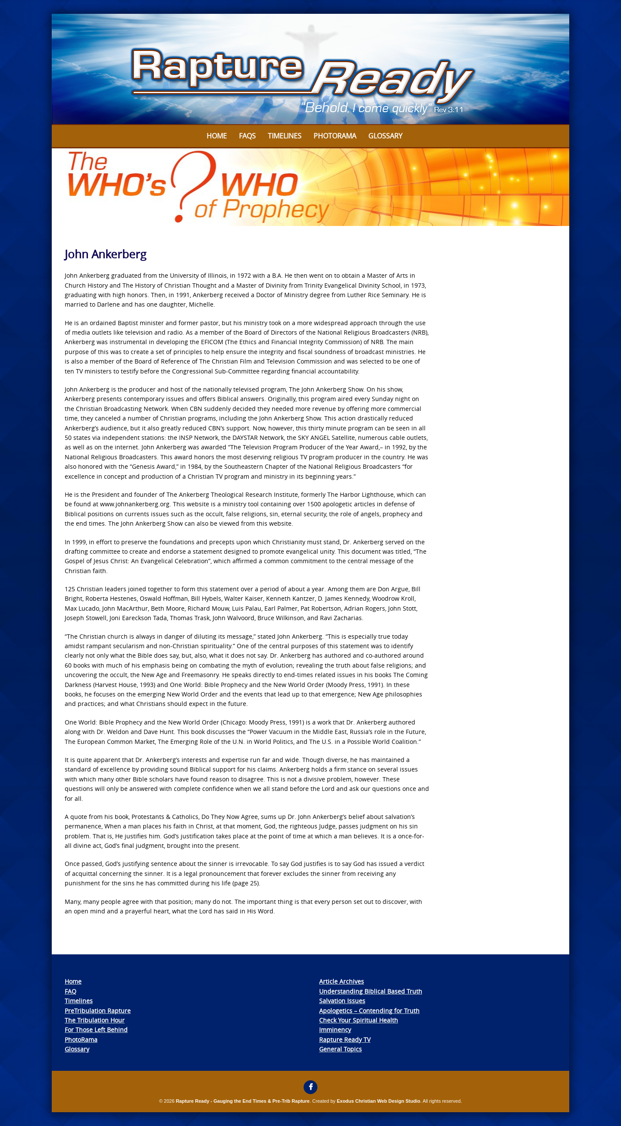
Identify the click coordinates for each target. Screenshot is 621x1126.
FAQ (70, 991)
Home (217, 136)
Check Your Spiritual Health (358, 1020)
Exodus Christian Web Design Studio (378, 1101)
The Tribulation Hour (95, 1020)
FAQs (247, 136)
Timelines (284, 136)
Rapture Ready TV (344, 1039)
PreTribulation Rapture (98, 1011)
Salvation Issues (342, 1001)
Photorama (335, 136)
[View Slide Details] (310, 69)
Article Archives (341, 981)
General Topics (340, 1049)
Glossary (385, 136)
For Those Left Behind (96, 1030)
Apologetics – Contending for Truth (369, 1011)
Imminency (335, 1030)
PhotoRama (81, 1039)
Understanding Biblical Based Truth (370, 991)
